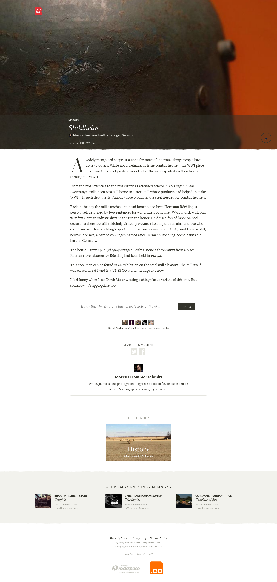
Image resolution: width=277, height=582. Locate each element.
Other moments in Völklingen (139, 487)
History (73, 120)
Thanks (186, 306)
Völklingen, (121, 135)
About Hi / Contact (119, 538)
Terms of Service (158, 538)
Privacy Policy (139, 538)
